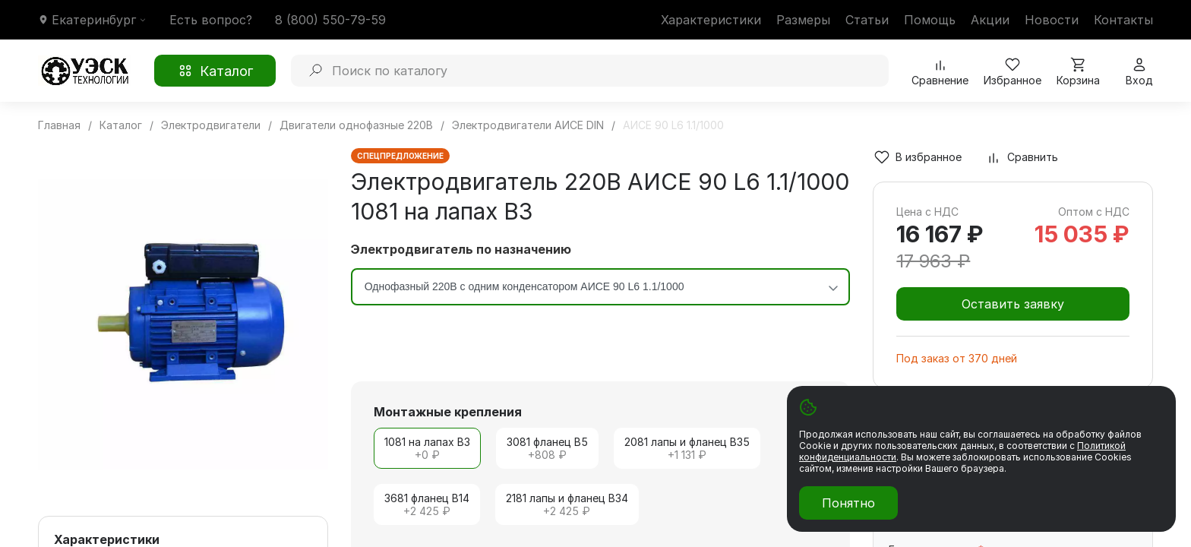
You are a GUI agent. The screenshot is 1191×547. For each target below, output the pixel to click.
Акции (990, 19)
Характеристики (711, 19)
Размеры (803, 19)
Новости (1052, 19)
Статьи (867, 19)
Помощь (930, 19)
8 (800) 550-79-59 (330, 19)
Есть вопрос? (210, 19)
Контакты (1123, 19)
